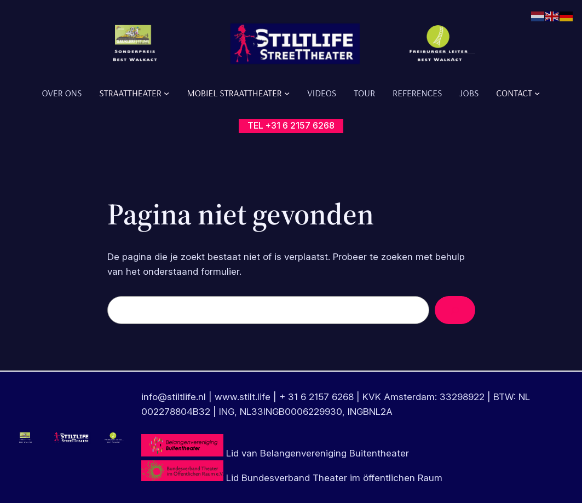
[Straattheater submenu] (166, 92)
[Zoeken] (455, 310)
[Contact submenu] (537, 92)
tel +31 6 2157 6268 (291, 125)
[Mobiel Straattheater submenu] (287, 92)
